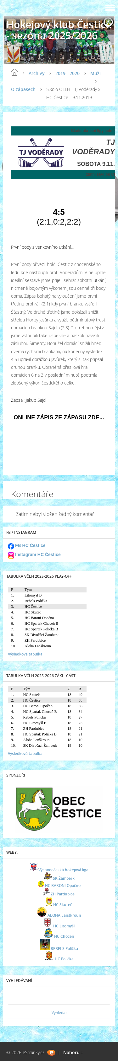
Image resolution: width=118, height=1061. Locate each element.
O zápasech (23, 89)
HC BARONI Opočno (63, 885)
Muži (95, 73)
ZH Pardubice (63, 894)
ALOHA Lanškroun (64, 915)
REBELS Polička (64, 948)
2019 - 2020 (67, 73)
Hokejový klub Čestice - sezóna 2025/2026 (58, 30)
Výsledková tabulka (25, 654)
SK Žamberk (64, 878)
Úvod (14, 72)
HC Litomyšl (64, 926)
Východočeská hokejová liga (63, 870)
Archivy (37, 73)
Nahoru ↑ (73, 1052)
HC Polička (64, 959)
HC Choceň (64, 936)
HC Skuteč (62, 904)
